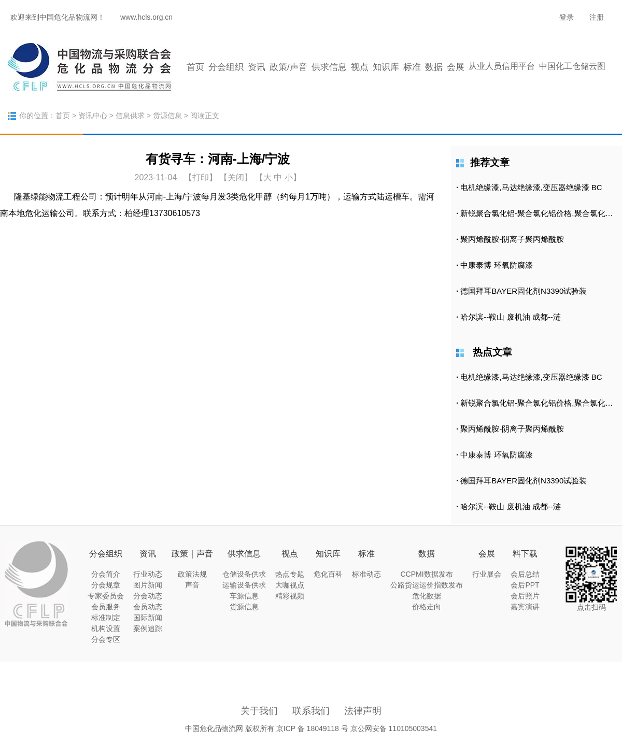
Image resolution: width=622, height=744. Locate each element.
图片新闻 (147, 585)
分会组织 (226, 67)
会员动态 (147, 607)
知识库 (386, 67)
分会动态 (147, 596)
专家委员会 (106, 596)
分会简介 (105, 574)
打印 (200, 177)
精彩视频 (289, 596)
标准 (412, 67)
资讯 (256, 67)
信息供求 (130, 115)
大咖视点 (289, 585)
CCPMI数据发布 (426, 574)
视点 (360, 67)
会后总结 (525, 574)
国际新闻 (147, 617)
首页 (195, 67)
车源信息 (244, 596)
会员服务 (105, 607)
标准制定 (105, 617)
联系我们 (311, 711)
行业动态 (147, 574)
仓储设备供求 (244, 574)
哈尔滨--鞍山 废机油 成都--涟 (510, 316)
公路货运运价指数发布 (426, 585)
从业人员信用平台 (502, 66)
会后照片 (525, 596)
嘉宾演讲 (525, 607)
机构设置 (105, 628)
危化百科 (328, 574)
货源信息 (167, 115)
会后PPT (525, 585)
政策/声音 (288, 67)
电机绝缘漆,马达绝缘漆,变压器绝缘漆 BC (531, 187)
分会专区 (105, 639)
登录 (566, 17)
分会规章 (105, 585)
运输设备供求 (244, 585)
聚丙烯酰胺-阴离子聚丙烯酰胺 (512, 239)
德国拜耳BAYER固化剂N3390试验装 (523, 291)
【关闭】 (235, 177)
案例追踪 (147, 628)
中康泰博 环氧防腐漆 (496, 265)
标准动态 (366, 574)
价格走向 (426, 607)
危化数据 (426, 596)
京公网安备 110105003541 (393, 728)
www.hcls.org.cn (146, 17)
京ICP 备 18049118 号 (312, 728)
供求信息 (329, 67)
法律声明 (362, 711)
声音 (192, 585)
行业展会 (486, 574)
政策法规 (192, 574)
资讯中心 (92, 115)
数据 (434, 67)
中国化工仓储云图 (572, 66)
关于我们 (259, 711)
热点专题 (289, 574)
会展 (455, 67)
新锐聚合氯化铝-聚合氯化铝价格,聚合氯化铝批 (540, 213)
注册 (596, 17)
